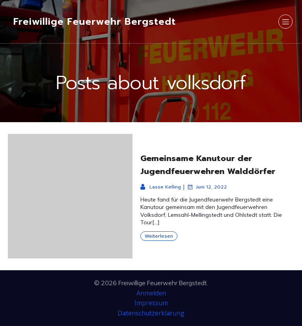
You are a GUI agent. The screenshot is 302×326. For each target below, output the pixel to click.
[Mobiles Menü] (285, 22)
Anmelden (151, 293)
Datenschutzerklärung (151, 313)
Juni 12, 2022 (207, 186)
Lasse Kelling (160, 186)
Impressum (151, 303)
